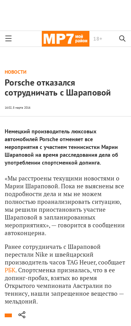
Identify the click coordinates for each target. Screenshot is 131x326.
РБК (10, 270)
